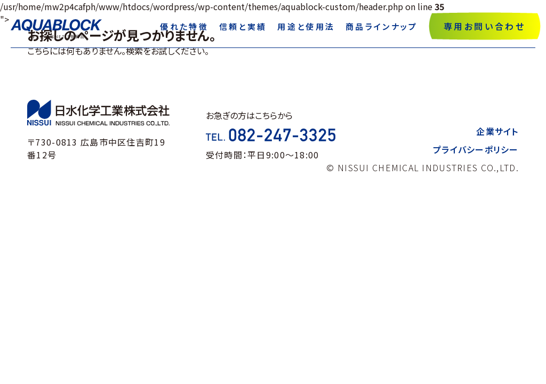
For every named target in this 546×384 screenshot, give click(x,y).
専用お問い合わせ (484, 26)
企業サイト (497, 131)
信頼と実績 (243, 26)
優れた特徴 (184, 26)
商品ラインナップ (381, 26)
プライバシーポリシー (476, 149)
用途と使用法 (306, 26)
